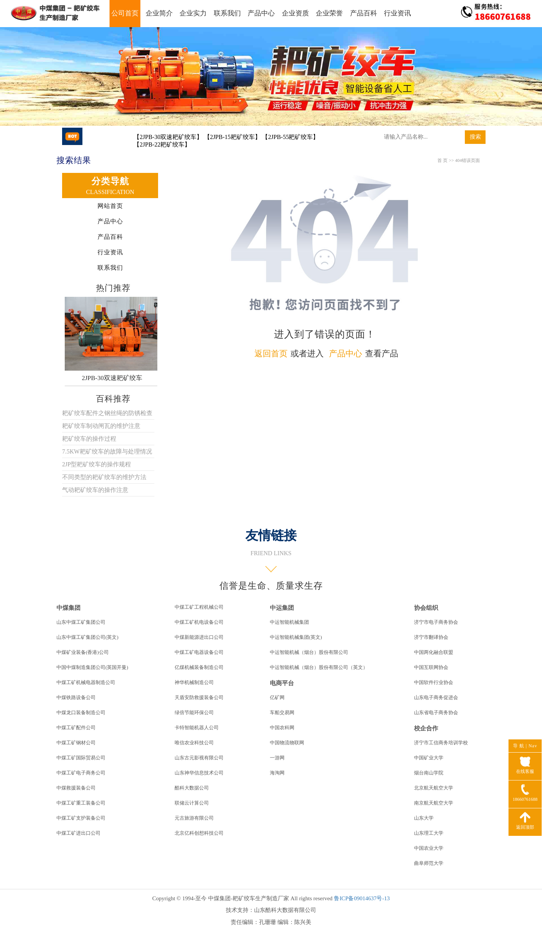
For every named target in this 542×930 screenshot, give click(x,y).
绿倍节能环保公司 (194, 712)
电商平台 (282, 683)
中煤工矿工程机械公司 (199, 607)
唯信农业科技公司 (194, 742)
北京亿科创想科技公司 (199, 833)
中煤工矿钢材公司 (76, 742)
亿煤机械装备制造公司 (199, 667)
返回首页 (271, 353)
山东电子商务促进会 (436, 697)
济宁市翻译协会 (431, 637)
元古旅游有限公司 (194, 818)
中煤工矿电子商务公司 (80, 773)
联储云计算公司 (192, 803)
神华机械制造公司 (194, 682)
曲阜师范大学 (428, 863)
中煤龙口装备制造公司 (80, 712)
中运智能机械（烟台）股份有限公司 (309, 652)
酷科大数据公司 (192, 788)
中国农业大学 (428, 848)
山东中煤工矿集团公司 (80, 622)
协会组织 (426, 608)
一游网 (277, 757)
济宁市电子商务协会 (436, 622)
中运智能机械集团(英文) (296, 637)
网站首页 (110, 206)
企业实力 (193, 13)
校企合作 (426, 728)
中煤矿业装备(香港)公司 (82, 652)
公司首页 (125, 13)
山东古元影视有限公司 (199, 757)
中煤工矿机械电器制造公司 (85, 682)
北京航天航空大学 (433, 788)
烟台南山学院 (428, 773)
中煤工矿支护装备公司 (80, 818)
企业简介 (159, 13)
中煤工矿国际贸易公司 (80, 757)
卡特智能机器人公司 (197, 727)
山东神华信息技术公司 (199, 773)
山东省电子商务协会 (436, 712)
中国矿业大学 (428, 757)
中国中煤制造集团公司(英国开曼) (92, 667)
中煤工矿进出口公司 (78, 833)
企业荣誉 (329, 13)
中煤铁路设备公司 (76, 697)
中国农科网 (282, 727)
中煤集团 (68, 608)
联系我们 (227, 13)
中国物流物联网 (287, 742)
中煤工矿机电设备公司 (199, 622)
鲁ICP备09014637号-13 (362, 898)
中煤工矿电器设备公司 (199, 652)
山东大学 (424, 818)
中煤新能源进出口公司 (199, 637)
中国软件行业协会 (433, 682)
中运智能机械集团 (289, 622)
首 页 (442, 160)
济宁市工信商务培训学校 (441, 742)
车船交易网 (282, 712)
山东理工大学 (428, 833)
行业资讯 (397, 13)
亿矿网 (277, 697)
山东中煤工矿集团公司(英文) (87, 637)
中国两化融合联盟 (433, 652)
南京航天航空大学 (433, 803)
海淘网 (277, 773)
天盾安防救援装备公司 (199, 697)
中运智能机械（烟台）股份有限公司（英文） (319, 667)
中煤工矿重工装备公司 (80, 803)
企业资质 (295, 13)
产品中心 (261, 13)
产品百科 (363, 13)
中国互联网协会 (431, 667)
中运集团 (282, 608)
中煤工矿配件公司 (76, 727)
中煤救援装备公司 (76, 788)
